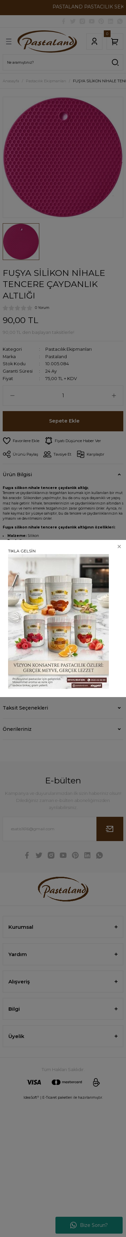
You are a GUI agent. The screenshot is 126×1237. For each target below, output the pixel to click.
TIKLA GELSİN (22, 550)
